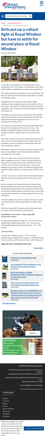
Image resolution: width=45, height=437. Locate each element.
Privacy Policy (9, 377)
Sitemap (5, 403)
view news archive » (9, 303)
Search (33, 333)
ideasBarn (39, 389)
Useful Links (6, 416)
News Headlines (14, 23)
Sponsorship (6, 411)
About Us (5, 398)
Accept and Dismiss (34, 428)
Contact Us (6, 401)
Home (3, 23)
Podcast (5, 406)
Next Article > (39, 248)
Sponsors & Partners (8, 409)
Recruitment (6, 414)
